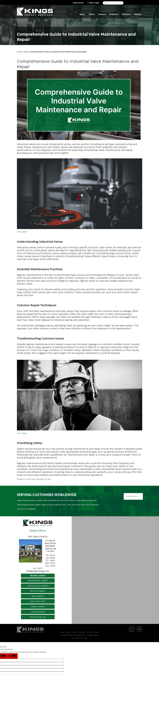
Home (19, 51)
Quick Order (78, 2)
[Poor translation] (12, 656)
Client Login (94, 2)
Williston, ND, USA (38, 617)
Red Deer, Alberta (38, 575)
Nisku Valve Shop (37, 601)
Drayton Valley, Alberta (37, 586)
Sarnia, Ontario (38, 606)
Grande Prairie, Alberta (38, 580)
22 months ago (29, 479)
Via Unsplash (22, 232)
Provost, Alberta (37, 591)
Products (114, 14)
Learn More (131, 496)
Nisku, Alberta (38, 596)
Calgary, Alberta (38, 612)
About (91, 14)
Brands (137, 14)
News (82, 14)
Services (126, 14)
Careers (102, 14)
